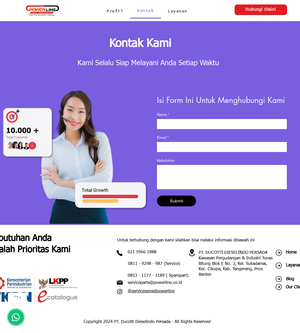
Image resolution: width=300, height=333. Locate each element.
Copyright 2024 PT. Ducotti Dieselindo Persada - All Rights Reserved (147, 322)
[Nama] (220, 124)
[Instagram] (119, 291)
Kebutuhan (166, 160)
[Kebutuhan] (222, 177)
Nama (163, 114)
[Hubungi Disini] (261, 9)
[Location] (192, 253)
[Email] (220, 146)
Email (163, 137)
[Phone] (119, 253)
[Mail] (119, 282)
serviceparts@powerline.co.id (155, 283)
